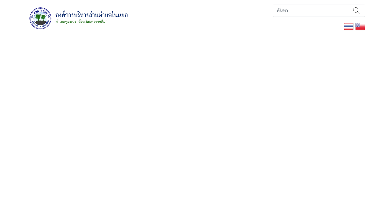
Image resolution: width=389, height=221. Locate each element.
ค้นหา (356, 11)
